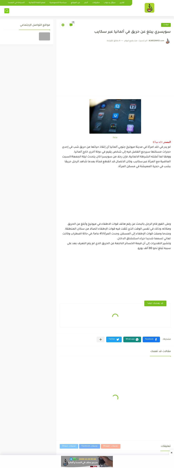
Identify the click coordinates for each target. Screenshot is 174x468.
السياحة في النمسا (16, 3)
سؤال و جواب (110, 3)
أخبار (86, 3)
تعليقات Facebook (90, 446)
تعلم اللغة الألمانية (37, 3)
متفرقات (96, 3)
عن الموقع (75, 3)
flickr (115, 138)
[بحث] (6, 10)
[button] (151, 339)
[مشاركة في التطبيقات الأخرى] (101, 339)
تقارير (122, 3)
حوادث (166, 25)
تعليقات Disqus (69, 446)
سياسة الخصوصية (58, 3)
